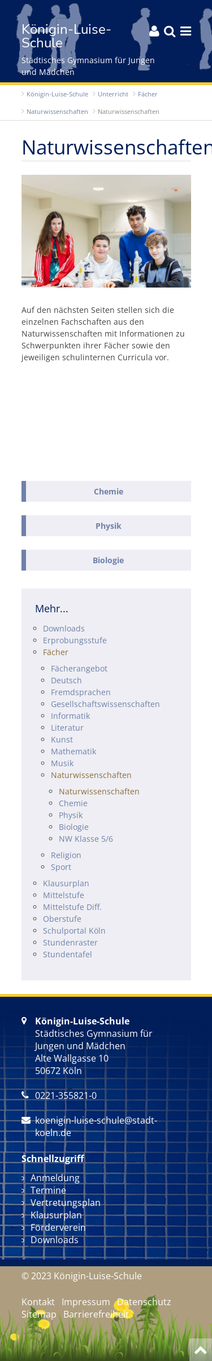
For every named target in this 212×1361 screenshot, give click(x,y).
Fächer (148, 94)
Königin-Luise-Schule (57, 94)
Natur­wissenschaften (57, 111)
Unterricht (113, 94)
